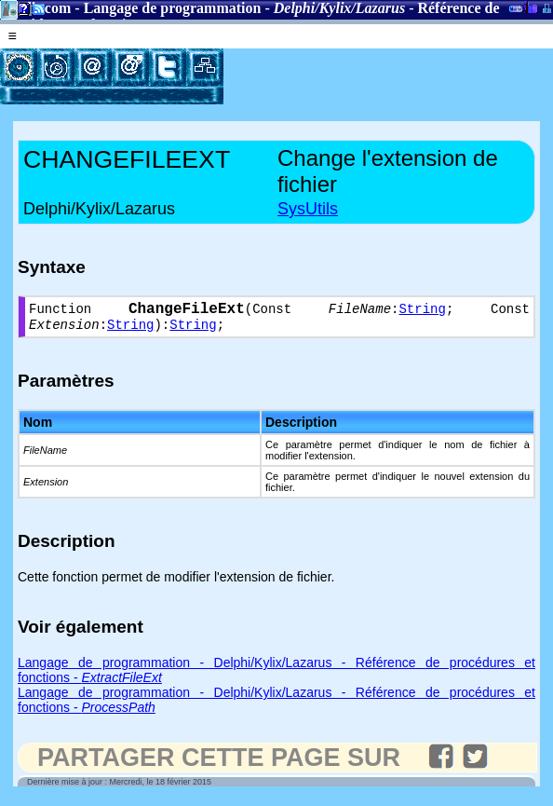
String (421, 312)
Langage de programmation (173, 8)
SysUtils (307, 208)
